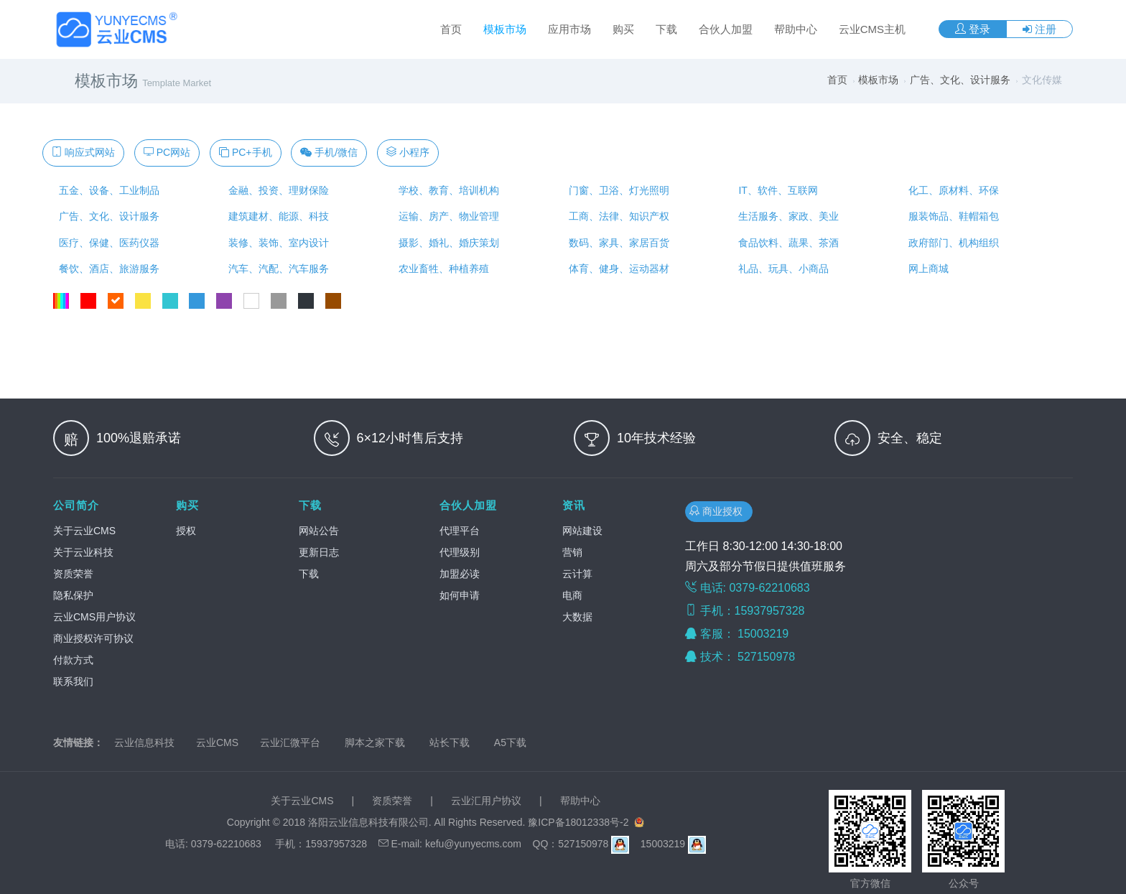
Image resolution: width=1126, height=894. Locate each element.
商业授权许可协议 (93, 638)
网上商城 (926, 268)
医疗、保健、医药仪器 (106, 242)
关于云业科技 (83, 552)
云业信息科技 (144, 742)
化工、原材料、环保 (951, 190)
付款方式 (73, 660)
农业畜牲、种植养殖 (441, 268)
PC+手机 (245, 152)
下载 (666, 29)
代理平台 (459, 530)
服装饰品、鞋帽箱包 (951, 216)
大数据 (577, 617)
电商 (572, 595)
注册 (1039, 29)
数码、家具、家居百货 (616, 242)
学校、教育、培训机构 (446, 190)
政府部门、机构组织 (951, 242)
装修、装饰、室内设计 (276, 242)
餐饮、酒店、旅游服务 (106, 268)
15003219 (765, 634)
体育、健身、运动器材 (616, 268)
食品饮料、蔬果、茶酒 (786, 242)
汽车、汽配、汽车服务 (276, 268)
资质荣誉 (73, 573)
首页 (451, 29)
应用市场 (569, 29)
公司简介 (76, 505)
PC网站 (167, 152)
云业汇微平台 (290, 742)
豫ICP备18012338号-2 (578, 822)
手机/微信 (329, 152)
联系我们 (73, 681)
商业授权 (718, 511)
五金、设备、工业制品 (106, 190)
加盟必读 (459, 573)
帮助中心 (795, 29)
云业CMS (217, 742)
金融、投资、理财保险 (276, 190)
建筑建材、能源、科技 (276, 216)
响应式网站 (83, 152)
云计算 (577, 573)
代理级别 (459, 552)
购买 (623, 29)
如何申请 (459, 595)
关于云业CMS (84, 530)
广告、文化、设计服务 (960, 79)
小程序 (407, 152)
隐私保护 (73, 595)
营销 (572, 552)
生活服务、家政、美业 (786, 216)
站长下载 (449, 742)
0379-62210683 (226, 843)
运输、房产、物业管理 (446, 216)
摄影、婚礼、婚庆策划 (446, 242)
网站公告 (319, 530)
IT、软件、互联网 (775, 190)
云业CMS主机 (872, 29)
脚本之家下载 (375, 742)
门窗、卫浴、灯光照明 (616, 190)
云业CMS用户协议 (94, 617)
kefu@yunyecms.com (473, 843)
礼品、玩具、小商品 (781, 268)
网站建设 (582, 530)
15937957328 (336, 843)
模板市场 (504, 29)
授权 (186, 530)
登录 (972, 29)
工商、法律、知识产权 (616, 216)
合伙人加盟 (726, 29)
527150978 (768, 657)
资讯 (573, 505)
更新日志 (319, 552)
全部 (61, 301)
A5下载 (510, 742)
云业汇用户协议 (486, 800)
